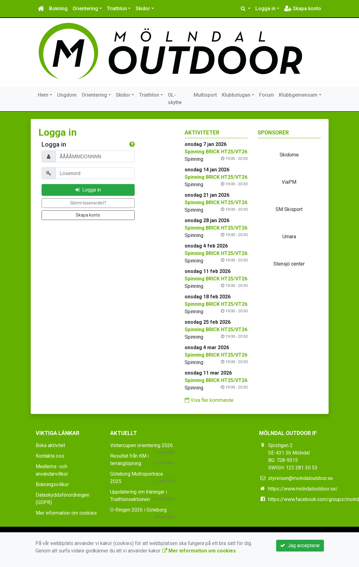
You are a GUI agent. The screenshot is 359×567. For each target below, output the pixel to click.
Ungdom (67, 95)
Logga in (265, 8)
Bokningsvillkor (52, 484)
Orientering (85, 8)
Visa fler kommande (209, 400)
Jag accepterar (300, 545)
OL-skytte (175, 98)
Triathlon (117, 8)
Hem (43, 95)
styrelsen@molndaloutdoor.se (300, 478)
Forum (266, 95)
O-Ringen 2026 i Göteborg (138, 510)
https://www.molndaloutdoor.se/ (303, 489)
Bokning (58, 8)
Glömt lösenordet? (88, 202)
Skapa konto (302, 8)
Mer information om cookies (66, 513)
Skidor (143, 8)
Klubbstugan (236, 95)
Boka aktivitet (50, 445)
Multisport (205, 95)
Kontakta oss (50, 456)
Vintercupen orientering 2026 (141, 445)
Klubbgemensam (298, 95)
